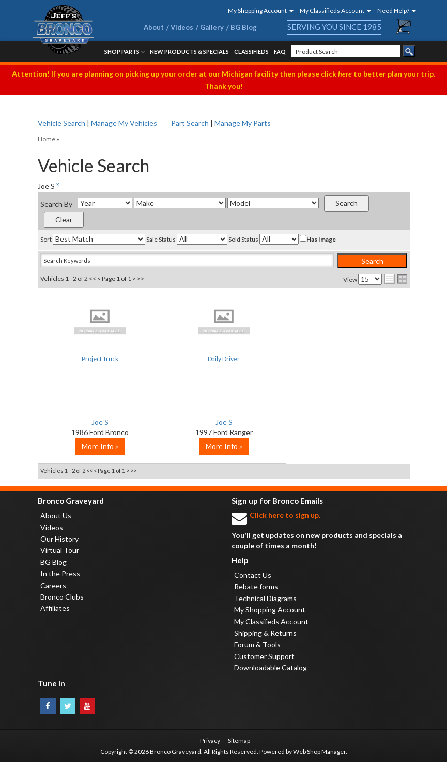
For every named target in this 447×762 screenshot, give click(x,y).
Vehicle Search (61, 122)
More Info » (100, 446)
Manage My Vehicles (124, 122)
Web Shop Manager (319, 751)
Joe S (100, 421)
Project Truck (100, 359)
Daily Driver (224, 359)
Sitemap (239, 740)
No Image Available (100, 321)
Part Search (190, 122)
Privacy (210, 740)
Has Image (318, 239)
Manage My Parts (242, 122)
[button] (257, 10)
